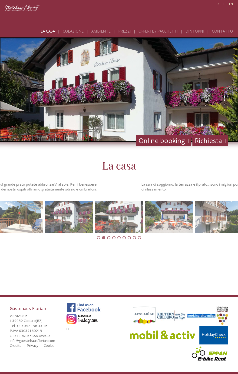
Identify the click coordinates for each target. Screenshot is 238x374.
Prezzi (124, 31)
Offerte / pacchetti (158, 31)
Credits (15, 345)
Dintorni (194, 31)
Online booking (164, 140)
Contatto (222, 31)
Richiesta (210, 140)
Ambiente (101, 31)
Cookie (49, 345)
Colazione (73, 31)
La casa (48, 31)
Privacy (32, 345)
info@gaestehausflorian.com (32, 340)
